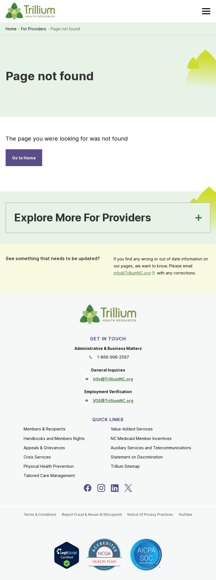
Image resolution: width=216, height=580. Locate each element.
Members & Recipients (45, 429)
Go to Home (24, 157)
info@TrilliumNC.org (132, 272)
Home (11, 28)
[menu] (206, 11)
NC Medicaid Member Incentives (141, 438)
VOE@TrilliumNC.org (113, 400)
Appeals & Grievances (44, 447)
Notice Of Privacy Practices (150, 514)
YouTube (185, 514)
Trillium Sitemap (125, 466)
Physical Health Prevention (49, 466)
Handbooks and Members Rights (54, 438)
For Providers (33, 28)
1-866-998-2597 (113, 357)
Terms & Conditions (40, 514)
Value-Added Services (132, 429)
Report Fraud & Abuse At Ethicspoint (92, 514)
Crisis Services (37, 457)
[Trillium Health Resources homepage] (30, 11)
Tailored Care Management (49, 475)
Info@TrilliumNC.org (113, 379)
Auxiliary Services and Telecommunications (151, 447)
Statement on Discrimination (137, 457)
